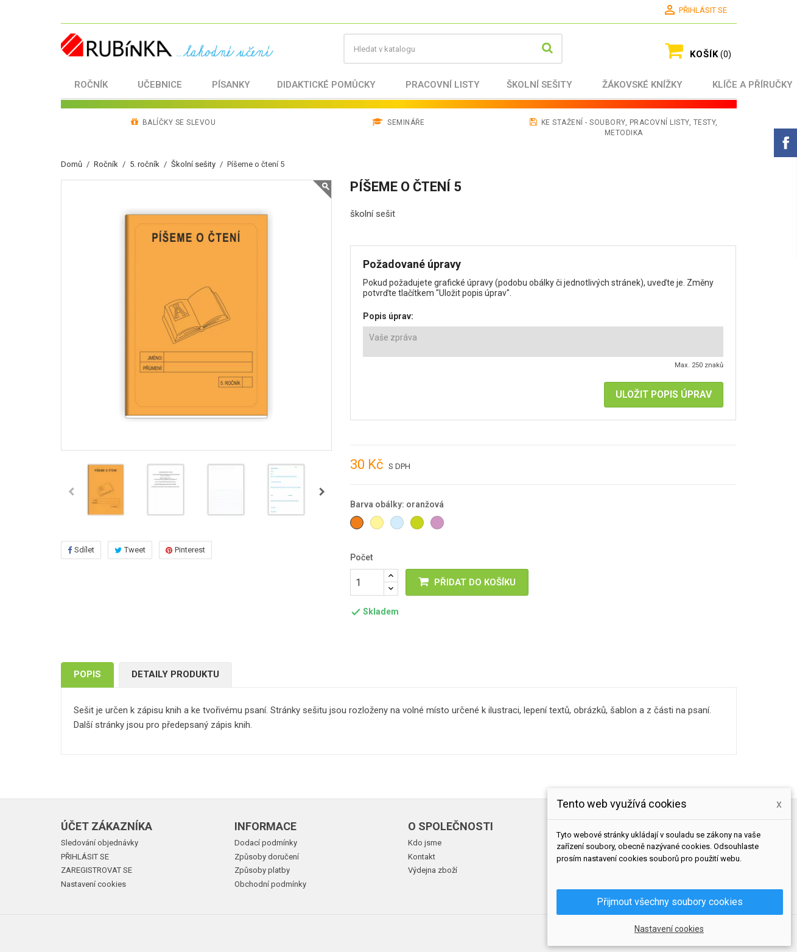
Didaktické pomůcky (326, 84)
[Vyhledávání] (453, 48)
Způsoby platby (262, 870)
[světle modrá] (398, 525)
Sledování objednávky (99, 842)
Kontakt (421, 856)
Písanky (231, 84)
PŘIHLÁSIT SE (85, 856)
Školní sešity (539, 84)
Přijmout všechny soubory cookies (670, 902)
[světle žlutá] (377, 525)
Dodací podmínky (265, 842)
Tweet (130, 549)
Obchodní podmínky (270, 884)
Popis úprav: (388, 316)
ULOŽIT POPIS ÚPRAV (664, 394)
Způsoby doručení (266, 856)
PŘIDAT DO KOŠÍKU (467, 582)
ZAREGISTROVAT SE (96, 870)
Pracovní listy (443, 84)
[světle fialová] (438, 525)
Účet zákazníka (106, 826)
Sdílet (81, 549)
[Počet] (367, 582)
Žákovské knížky (642, 84)
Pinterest (185, 549)
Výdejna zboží (432, 870)
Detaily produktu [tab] (175, 674)
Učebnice (160, 84)
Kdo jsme (424, 842)
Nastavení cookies (93, 884)
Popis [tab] (87, 674)
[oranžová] (357, 525)
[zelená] (418, 525)
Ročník (91, 84)
